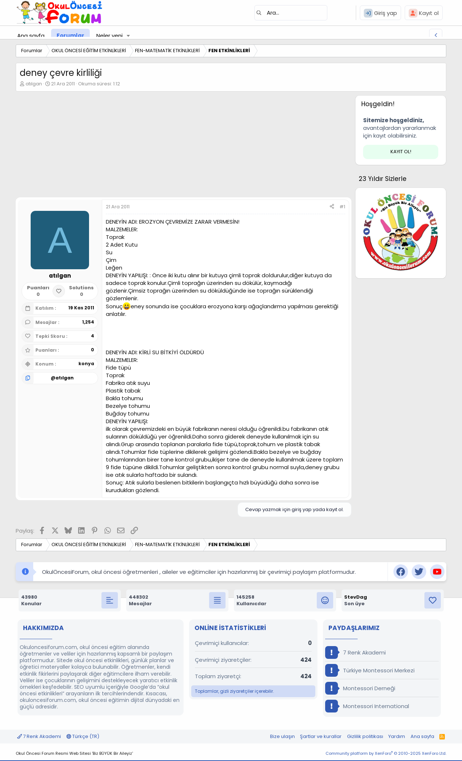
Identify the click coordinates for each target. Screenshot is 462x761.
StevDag (355, 597)
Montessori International (367, 706)
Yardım (396, 736)
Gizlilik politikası (365, 736)
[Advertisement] (183, 146)
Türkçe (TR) (82, 736)
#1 (342, 206)
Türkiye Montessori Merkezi (370, 670)
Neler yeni (109, 35)
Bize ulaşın (282, 736)
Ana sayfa (31, 35)
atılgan (34, 83)
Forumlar (70, 35)
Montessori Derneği (360, 688)
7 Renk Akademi (355, 652)
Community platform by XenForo (386, 753)
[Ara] (290, 12)
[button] (128, 35)
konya (86, 363)
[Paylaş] (332, 206)
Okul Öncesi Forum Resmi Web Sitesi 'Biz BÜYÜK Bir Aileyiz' (74, 753)
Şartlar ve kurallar (321, 736)
